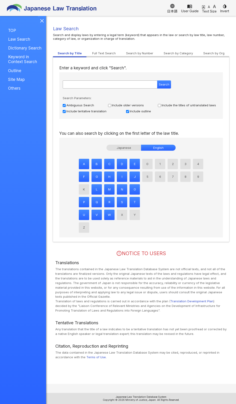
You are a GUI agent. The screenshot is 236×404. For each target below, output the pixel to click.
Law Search (19, 39)
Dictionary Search (24, 48)
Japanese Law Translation (52, 8)
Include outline (140, 111)
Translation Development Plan (191, 301)
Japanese (124, 148)
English (158, 148)
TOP (12, 30)
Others (14, 88)
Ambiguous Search (80, 105)
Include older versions (128, 105)
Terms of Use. (96, 357)
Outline (14, 70)
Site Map (16, 79)
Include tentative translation (86, 111)
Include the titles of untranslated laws (189, 105)
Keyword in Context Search (22, 59)
